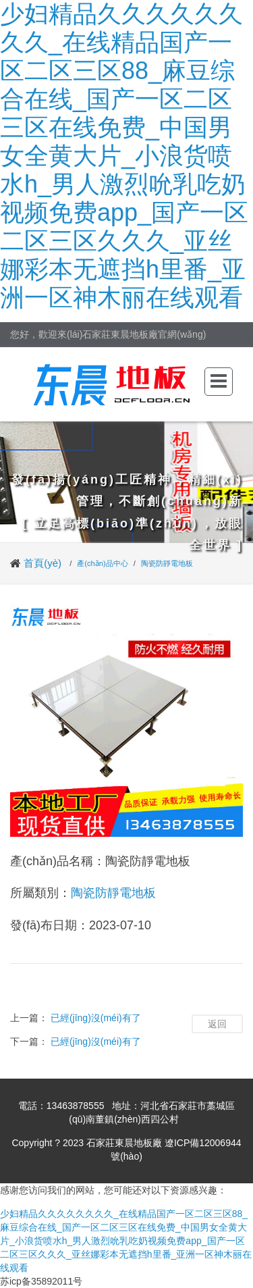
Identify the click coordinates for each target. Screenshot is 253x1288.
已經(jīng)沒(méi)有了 (96, 1017)
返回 (217, 1024)
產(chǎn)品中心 (102, 563)
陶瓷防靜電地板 (167, 563)
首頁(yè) (42, 563)
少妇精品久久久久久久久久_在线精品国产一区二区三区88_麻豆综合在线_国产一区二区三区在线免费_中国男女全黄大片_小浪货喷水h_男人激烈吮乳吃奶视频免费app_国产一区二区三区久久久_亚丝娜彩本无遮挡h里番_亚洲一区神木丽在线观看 (124, 155)
